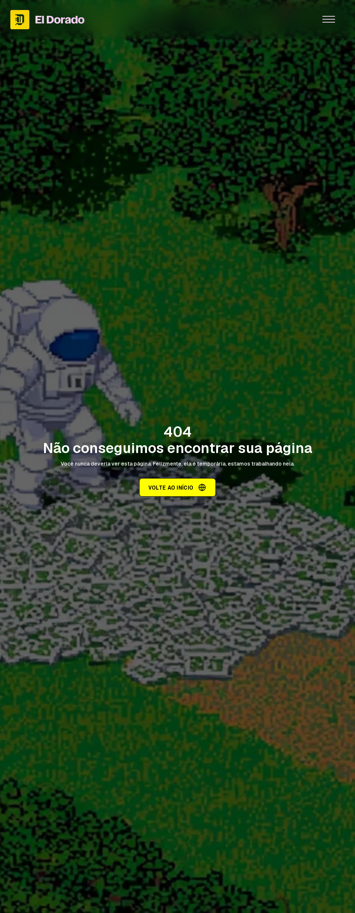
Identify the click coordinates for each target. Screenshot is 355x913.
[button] (329, 20)
